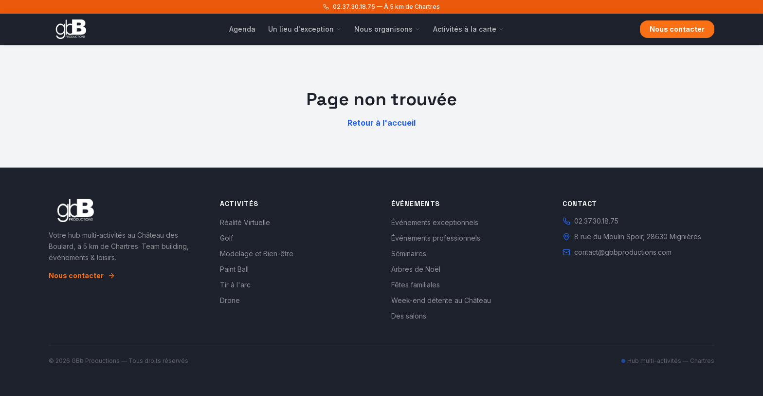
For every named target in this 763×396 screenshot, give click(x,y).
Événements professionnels (435, 238)
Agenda (242, 29)
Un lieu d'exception (305, 29)
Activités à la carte (468, 29)
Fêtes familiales (415, 285)
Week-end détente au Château (441, 300)
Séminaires (408, 253)
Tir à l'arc (235, 285)
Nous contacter (677, 29)
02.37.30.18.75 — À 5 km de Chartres (381, 6)
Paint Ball (234, 269)
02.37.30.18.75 (590, 221)
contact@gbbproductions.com (617, 252)
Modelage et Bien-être (256, 253)
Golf (226, 238)
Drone (230, 300)
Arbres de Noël (415, 269)
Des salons (408, 316)
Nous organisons (387, 29)
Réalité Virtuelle (245, 222)
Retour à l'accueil (381, 123)
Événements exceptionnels (434, 222)
